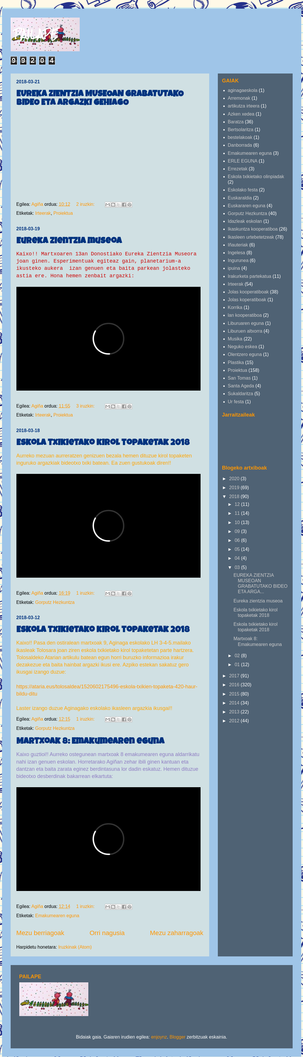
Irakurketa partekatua (249, 276)
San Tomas (239, 378)
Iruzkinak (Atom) (75, 947)
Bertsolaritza (241, 129)
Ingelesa (236, 252)
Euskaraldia (240, 197)
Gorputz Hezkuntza (55, 602)
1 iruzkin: (86, 593)
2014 (235, 702)
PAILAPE (36, 34)
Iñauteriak (238, 244)
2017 (235, 675)
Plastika (236, 362)
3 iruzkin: (86, 406)
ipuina (234, 268)
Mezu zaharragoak (176, 933)
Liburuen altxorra (245, 331)
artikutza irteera (244, 105)
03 (238, 567)
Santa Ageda (241, 385)
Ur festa (236, 401)
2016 (235, 684)
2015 (235, 694)
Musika (235, 338)
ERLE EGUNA (243, 161)
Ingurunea (238, 260)
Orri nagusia (107, 933)
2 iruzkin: (86, 204)
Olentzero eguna (245, 354)
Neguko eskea (242, 346)
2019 (235, 487)
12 (238, 504)
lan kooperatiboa (245, 315)
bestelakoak (240, 137)
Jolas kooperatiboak (248, 291)
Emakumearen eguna (57, 915)
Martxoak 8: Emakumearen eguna (90, 742)
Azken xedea (241, 114)
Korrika (235, 307)
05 (238, 549)
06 (238, 540)
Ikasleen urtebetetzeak (251, 237)
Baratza (236, 121)
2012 (235, 720)
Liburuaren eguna (246, 323)
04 (238, 558)
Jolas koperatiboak (247, 299)
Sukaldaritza (240, 393)
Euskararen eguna (247, 205)
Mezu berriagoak (40, 933)
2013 (235, 711)
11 (238, 513)
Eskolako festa (243, 189)
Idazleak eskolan (245, 221)
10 (238, 522)
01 (238, 664)
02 (238, 655)
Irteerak (43, 213)
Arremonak (239, 98)
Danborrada (240, 145)
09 (238, 531)
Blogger (177, 1037)
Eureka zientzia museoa (69, 241)
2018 (235, 496)
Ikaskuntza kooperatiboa (253, 229)
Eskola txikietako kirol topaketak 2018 (103, 443)
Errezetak (237, 168)
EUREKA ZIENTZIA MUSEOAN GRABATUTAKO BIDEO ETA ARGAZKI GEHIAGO (100, 99)
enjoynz (159, 1037)
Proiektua (63, 213)
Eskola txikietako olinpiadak (256, 176)
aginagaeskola (243, 90)
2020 (235, 478)
